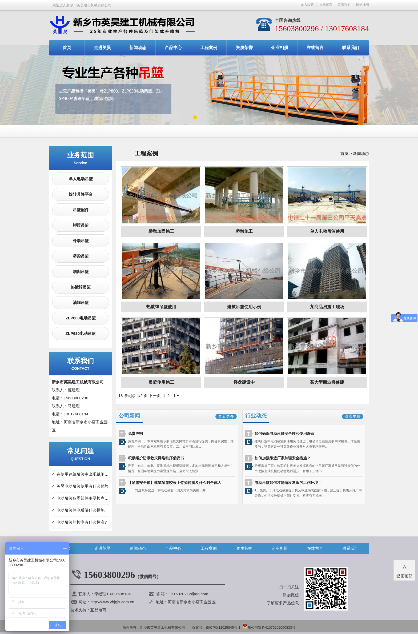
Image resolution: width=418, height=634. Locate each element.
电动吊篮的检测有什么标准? (82, 522)
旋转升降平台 (81, 194)
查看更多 (226, 416)
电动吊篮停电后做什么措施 (80, 510)
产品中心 (173, 47)
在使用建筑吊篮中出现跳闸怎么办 (86, 474)
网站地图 (362, 5)
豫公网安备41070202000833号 (268, 627)
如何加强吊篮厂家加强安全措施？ (283, 458)
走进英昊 (102, 47)
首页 (67, 47)
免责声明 (135, 433)
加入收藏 (307, 5)
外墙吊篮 (81, 240)
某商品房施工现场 (327, 306)
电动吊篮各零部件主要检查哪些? (86, 498)
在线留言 (325, 5)
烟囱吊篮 (81, 271)
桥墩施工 (244, 231)
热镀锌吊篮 (81, 287)
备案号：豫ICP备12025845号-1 (216, 627)
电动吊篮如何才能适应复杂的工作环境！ (288, 482)
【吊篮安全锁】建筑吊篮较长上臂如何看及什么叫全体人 (174, 482)
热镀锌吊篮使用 (161, 306)
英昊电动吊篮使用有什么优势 (82, 486)
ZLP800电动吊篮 (81, 318)
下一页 (155, 395)
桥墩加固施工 (161, 231)
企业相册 (279, 47)
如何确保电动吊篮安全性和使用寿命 (284, 433)
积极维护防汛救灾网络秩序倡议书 (156, 458)
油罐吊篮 (81, 302)
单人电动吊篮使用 (327, 231)
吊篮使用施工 (161, 382)
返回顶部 (404, 569)
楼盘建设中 (244, 382)
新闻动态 (137, 47)
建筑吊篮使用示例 (244, 306)
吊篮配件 (81, 209)
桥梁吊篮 (81, 256)
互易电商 (98, 610)
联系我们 (344, 5)
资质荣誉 (244, 47)
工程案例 (208, 47)
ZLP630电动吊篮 (81, 333)
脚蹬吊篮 (81, 225)
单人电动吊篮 (81, 178)
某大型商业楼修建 (327, 382)
